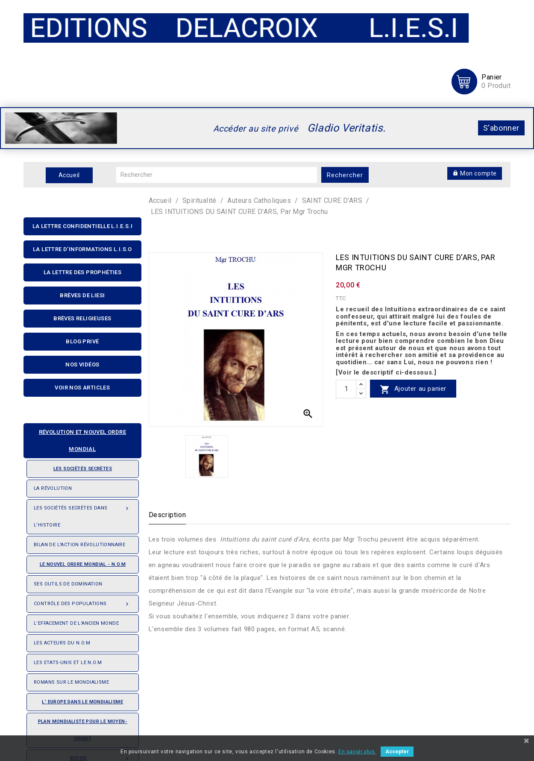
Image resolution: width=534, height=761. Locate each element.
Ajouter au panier (413, 389)
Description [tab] (167, 515)
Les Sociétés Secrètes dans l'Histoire (83, 514)
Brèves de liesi (82, 295)
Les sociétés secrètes (73, 465)
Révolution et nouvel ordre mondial (78, 438)
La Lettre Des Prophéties (83, 272)
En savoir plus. (357, 752)
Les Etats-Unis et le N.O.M (68, 662)
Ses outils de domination (68, 584)
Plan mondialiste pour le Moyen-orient (82, 730)
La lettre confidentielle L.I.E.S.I (82, 226)
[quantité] (346, 389)
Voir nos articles (82, 387)
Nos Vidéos (82, 364)
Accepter (397, 752)
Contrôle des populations (83, 601)
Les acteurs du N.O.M (62, 643)
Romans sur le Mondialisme (71, 682)
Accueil (69, 175)
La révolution (53, 488)
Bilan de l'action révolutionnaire (79, 544)
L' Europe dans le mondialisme (82, 702)
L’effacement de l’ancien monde (76, 623)
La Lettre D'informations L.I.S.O (82, 249)
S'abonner (501, 127)
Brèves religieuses (82, 318)
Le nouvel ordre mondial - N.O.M (80, 561)
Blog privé (82, 341)
